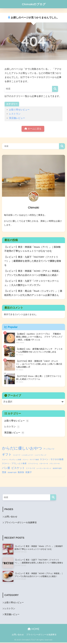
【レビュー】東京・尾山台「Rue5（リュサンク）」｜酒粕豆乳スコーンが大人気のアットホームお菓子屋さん (33, 293)
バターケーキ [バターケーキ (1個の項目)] (43, 464)
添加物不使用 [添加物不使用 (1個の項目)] (12, 473)
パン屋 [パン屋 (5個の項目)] (6, 468)
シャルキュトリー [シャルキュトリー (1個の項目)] (27, 455)
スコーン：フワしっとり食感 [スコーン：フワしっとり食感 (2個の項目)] (14, 464)
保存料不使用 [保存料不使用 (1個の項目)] (57, 469)
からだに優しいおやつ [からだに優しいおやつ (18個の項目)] (22, 448)
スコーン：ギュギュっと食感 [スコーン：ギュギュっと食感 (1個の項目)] (11, 460)
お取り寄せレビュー (19, 109)
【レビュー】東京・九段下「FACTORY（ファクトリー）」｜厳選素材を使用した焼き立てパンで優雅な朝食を (32, 261)
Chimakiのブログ (34, 4)
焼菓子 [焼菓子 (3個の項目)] (28, 473)
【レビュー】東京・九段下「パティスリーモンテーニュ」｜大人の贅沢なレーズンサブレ (31, 283)
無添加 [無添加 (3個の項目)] (21, 473)
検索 (62, 146)
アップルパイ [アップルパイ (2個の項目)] (49, 449)
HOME (33, 629)
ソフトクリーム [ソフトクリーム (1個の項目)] (33, 464)
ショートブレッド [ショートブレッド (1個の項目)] (40, 455)
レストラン (14, 114)
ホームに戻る (32, 129)
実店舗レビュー (17, 118)
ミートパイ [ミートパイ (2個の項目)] (30, 469)
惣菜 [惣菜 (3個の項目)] (4, 473)
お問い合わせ (10, 517)
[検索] (55, 89)
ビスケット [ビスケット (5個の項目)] (18, 468)
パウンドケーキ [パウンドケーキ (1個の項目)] (54, 464)
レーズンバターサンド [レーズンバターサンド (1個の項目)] (44, 469)
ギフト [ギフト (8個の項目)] (7, 455)
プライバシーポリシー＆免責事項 (20, 523)
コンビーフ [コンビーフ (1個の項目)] (16, 455)
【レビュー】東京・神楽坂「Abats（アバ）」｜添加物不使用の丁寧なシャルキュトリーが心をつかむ (32, 249)
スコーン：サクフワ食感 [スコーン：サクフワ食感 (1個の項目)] (30, 460)
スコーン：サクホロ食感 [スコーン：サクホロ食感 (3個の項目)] (51, 459)
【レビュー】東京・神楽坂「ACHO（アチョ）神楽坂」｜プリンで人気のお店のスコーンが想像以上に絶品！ (32, 273)
